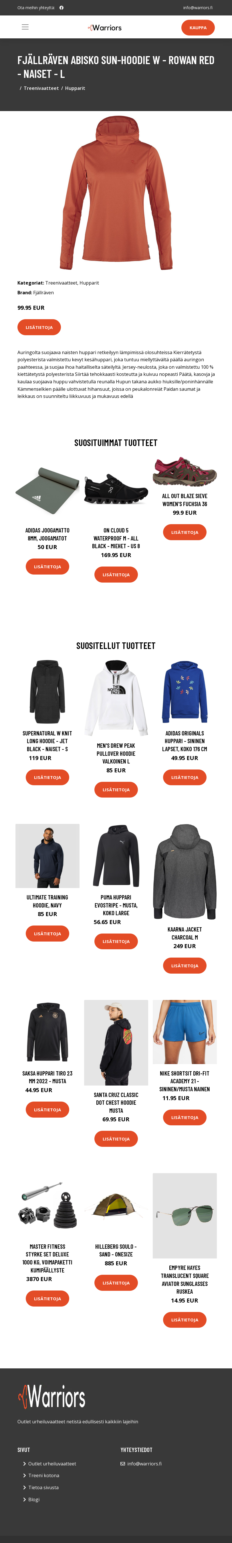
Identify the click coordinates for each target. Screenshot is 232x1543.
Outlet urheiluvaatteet (52, 1464)
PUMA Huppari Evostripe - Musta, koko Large (116, 904)
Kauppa (198, 27)
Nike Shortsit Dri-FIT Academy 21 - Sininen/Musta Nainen (184, 1081)
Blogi (33, 1499)
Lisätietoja (39, 327)
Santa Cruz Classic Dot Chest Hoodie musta (116, 1102)
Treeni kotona (43, 1475)
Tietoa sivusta (43, 1487)
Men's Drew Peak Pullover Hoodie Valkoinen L (116, 753)
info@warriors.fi (198, 7)
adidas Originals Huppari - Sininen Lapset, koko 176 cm (184, 740)
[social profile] (61, 7)
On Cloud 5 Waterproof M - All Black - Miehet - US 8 (116, 537)
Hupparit (75, 88)
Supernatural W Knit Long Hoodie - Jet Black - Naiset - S (47, 740)
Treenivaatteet (41, 88)
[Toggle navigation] (25, 26)
